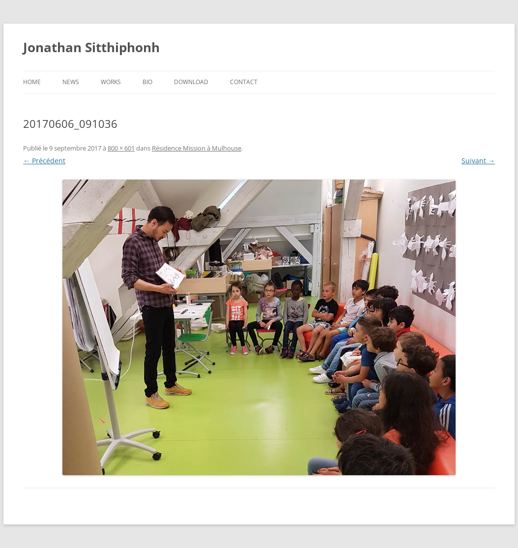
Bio (147, 82)
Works (111, 82)
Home (32, 82)
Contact (244, 82)
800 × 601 (121, 148)
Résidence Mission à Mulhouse (196, 148)
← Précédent (44, 160)
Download (191, 82)
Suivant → (478, 160)
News (70, 82)
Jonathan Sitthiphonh (91, 47)
